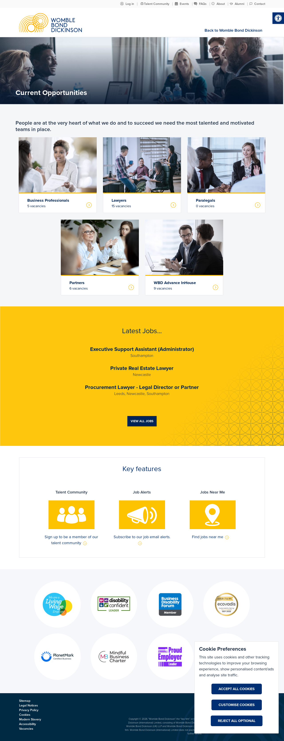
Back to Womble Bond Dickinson (233, 30)
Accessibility (27, 724)
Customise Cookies (237, 705)
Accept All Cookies (237, 689)
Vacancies (26, 729)
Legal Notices (28, 705)
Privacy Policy (28, 710)
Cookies (24, 715)
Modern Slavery (30, 719)
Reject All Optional (236, 721)
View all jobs (142, 421)
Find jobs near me (212, 536)
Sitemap (24, 701)
